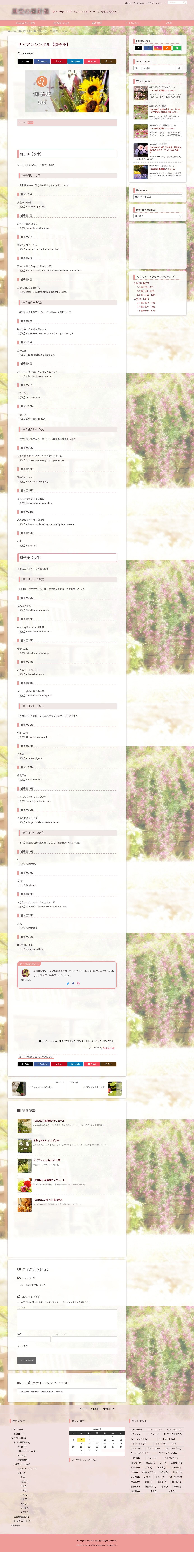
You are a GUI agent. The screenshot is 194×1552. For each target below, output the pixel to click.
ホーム (13, 31)
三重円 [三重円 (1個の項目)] (135, 1458)
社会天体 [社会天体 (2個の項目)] (150, 1486)
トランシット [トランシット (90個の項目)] (167, 1439)
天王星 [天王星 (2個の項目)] (162, 1467)
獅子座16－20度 (146, 303)
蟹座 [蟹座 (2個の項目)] (165, 1486)
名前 (19, 1334)
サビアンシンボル (59, 31)
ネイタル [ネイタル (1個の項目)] (136, 1448)
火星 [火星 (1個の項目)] (148, 1482)
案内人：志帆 (109, 1048)
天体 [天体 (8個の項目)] (148, 1467)
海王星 (25, 1512)
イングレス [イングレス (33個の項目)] (174, 1429)
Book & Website (22, 1521)
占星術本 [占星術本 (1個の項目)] (176, 1463)
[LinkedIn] (75, 61)
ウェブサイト (23, 1346)
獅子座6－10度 (145, 291)
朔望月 (22, 1455)
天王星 (25, 1508)
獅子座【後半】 (142, 299)
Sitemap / (128, 3)
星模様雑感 (23, 1460)
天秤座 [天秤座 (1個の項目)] (176, 1467)
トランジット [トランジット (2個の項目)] (138, 1444)
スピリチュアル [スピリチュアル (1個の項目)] (139, 1439)
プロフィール (161, 3)
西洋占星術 (25, 31)
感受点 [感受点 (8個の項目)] (164, 1472)
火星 (24, 1495)
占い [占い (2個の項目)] (163, 1463)
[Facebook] (42, 61)
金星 (24, 1490)
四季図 (21, 1447)
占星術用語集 (21, 1517)
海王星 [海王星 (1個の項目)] (135, 1482)
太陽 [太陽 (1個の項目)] (134, 1472)
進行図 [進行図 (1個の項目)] (135, 1491)
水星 (24, 1486)
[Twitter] (25, 61)
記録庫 (15, 1525)
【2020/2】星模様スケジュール (49, 1121)
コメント (21, 1307)
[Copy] (108, 61)
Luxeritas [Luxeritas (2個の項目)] (136, 1429)
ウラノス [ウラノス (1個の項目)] (136, 1434)
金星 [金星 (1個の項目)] (154, 1491)
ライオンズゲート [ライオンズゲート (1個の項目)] (140, 1453)
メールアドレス (59, 1334)
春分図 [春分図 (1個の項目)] (135, 1477)
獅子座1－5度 (145, 287)
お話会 (19, 1434)
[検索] (185, 2)
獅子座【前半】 (142, 283)
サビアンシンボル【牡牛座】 (47, 1160)
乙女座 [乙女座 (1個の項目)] (152, 1458)
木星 (24, 1499)
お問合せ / (150, 3)
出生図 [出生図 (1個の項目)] (150, 1463)
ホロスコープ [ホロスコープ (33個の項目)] (173, 1448)
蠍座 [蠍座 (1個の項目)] (177, 1486)
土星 (24, 1504)
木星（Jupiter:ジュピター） (47, 1140)
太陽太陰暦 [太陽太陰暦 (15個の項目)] (149, 1472)
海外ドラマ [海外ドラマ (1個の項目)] (175, 1477)
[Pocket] (92, 61)
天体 (21, 1473)
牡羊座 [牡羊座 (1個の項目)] (176, 1482)
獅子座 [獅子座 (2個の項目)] (135, 1486)
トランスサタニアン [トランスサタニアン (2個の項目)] (166, 1444)
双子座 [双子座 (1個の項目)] (135, 1467)
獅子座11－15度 (146, 295)
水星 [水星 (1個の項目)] (147, 1477)
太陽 (24, 1482)
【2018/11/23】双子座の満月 (47, 1200)
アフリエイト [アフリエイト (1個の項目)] (154, 1429)
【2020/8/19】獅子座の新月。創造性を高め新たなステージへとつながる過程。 (165, 149)
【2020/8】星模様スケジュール (162, 169)
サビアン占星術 (107, 1041)
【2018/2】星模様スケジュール (49, 1180)
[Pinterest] (59, 61)
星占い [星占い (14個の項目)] (177, 1472)
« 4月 (83, 1454)
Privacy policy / (139, 3)
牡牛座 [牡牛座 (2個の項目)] (162, 1482)
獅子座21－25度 (146, 307)
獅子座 (95, 1041)
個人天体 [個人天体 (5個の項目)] (136, 1463)
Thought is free (111, 1545)
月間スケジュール (27, 1451)
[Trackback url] (67, 1391)
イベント (17, 1429)
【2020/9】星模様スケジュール (162, 128)
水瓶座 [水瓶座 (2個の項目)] (160, 1477)
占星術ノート (41, 31)
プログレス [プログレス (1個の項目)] (153, 1448)
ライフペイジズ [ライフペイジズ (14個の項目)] (168, 1453)
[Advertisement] (67, 136)
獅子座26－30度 (146, 311)
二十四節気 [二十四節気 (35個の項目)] (171, 1458)
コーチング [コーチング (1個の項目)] (152, 1434)
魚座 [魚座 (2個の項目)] (172, 1491)
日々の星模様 (22, 1442)
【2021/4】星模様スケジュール (162, 90)
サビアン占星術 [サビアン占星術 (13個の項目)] (173, 1434)
